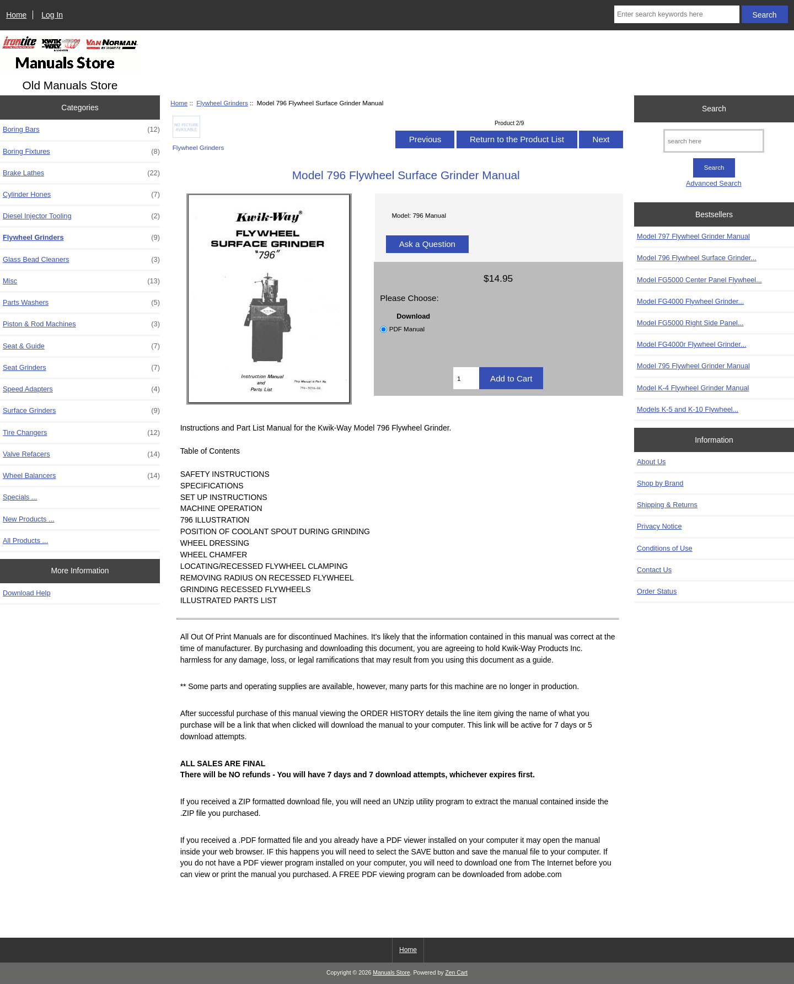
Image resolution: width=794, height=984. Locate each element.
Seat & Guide (81, 346)
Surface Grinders (81, 410)
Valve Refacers (81, 454)
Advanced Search (714, 183)
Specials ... (20, 497)
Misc (81, 281)
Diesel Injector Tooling (81, 216)
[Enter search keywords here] (676, 14)
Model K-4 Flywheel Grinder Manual (693, 388)
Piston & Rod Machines (81, 324)
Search (714, 108)
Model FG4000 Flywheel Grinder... (690, 301)
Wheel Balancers (81, 475)
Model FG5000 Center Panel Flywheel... (699, 280)
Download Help (26, 593)
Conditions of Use (665, 548)
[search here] (713, 141)
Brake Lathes (81, 173)
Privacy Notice (659, 526)
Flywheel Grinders (222, 102)
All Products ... (25, 540)
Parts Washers (81, 302)
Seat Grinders (81, 367)
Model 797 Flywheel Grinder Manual (693, 236)
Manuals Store (391, 973)
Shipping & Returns (667, 505)
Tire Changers (81, 432)
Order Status (657, 591)
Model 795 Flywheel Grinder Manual (693, 366)
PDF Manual (407, 328)
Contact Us (654, 570)
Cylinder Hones (81, 194)
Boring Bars (81, 129)
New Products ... (29, 519)
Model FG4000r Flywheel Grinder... (691, 344)
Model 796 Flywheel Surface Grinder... (697, 258)
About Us (651, 462)
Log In (52, 14)
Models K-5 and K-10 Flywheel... (687, 409)
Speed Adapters (81, 389)
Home (16, 14)
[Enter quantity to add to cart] (466, 378)
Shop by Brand (660, 483)
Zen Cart (456, 973)
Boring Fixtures (81, 151)
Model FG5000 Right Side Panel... (690, 323)
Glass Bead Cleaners (81, 259)
